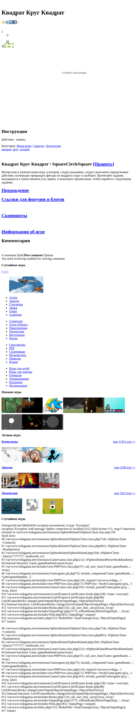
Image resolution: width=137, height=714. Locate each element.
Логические (53, 146)
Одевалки (15, 375)
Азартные (15, 314)
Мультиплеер (17, 355)
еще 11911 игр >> (124, 441)
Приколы (15, 358)
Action (13, 297)
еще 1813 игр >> (124, 493)
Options (48, 255)
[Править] (103, 163)
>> (6, 271)
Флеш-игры (24, 146)
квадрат (6, 149)
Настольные (17, 335)
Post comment (33, 255)
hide (20, 255)
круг (15, 149)
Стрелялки (16, 304)
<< (3, 271)
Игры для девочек (20, 371)
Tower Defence (18, 324)
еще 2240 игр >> (124, 467)
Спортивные (17, 351)
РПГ (12, 348)
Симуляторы (17, 344)
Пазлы (13, 338)
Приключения (18, 328)
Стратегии (15, 321)
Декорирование (19, 378)
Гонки (13, 311)
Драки (13, 307)
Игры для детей (19, 368)
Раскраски (15, 382)
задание (25, 149)
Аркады (39, 146)
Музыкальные (18, 385)
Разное (13, 362)
